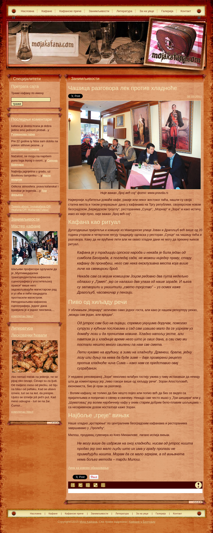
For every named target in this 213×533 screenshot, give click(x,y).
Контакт (185, 11)
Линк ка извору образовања (88, 468)
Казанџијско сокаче (25, 149)
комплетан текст (22, 316)
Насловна (27, 11)
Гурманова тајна (23, 134)
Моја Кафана (88, 521)
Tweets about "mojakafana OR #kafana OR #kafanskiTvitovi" (31, 208)
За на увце (146, 11)
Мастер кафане (25, 226)
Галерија (167, 11)
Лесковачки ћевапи (29, 335)
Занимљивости (99, 11)
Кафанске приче (70, 11)
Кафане (46, 11)
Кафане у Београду (142, 521)
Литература (124, 11)
